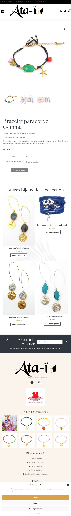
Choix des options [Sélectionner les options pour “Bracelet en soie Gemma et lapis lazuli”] (52, 232)
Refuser (35, 503)
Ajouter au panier (19, 170)
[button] (68, 485)
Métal (13, 156)
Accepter (35, 497)
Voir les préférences (35, 509)
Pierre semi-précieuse (13, 161)
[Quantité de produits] (6, 170)
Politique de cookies (34, 513)
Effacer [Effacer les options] (26, 166)
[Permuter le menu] (2, 11)
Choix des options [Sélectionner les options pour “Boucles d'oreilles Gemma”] (18, 255)
